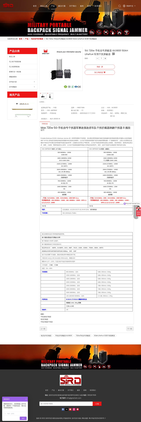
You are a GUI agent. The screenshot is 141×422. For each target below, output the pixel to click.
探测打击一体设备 (15, 72)
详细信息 (45, 124)
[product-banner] (70, 356)
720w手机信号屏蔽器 (83, 336)
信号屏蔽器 (13, 87)
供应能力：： (45, 119)
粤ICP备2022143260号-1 (97, 418)
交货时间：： (75, 113)
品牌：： (74, 107)
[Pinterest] (77, 409)
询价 (100, 67)
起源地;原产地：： (47, 107)
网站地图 (85, 418)
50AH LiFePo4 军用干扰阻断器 (104, 336)
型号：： (44, 110)
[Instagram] (74, 409)
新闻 (89, 6)
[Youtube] (70, 409)
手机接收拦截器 (46, 317)
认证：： (104, 107)
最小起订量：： (76, 110)
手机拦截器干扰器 (47, 322)
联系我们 (98, 6)
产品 (53, 6)
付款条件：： (105, 113)
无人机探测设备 (14, 67)
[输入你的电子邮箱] (66, 404)
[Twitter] (66, 409)
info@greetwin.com (73, 398)
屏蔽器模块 (13, 77)
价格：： (104, 110)
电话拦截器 (44, 319)
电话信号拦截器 (46, 336)
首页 (35, 6)
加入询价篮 (99, 72)
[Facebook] (63, 409)
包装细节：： (45, 113)
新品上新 (44, 6)
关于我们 (72, 6)
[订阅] (97, 404)
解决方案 (62, 6)
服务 (82, 6)
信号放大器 (13, 82)
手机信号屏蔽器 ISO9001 (63, 336)
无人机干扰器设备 (15, 62)
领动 (79, 418)
